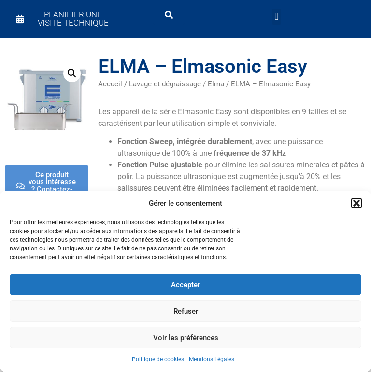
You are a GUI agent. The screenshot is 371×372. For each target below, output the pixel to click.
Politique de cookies (158, 359)
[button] (356, 203)
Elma (216, 84)
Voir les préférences (185, 337)
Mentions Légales (211, 359)
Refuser (185, 311)
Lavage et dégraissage (165, 84)
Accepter (185, 284)
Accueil (110, 84)
